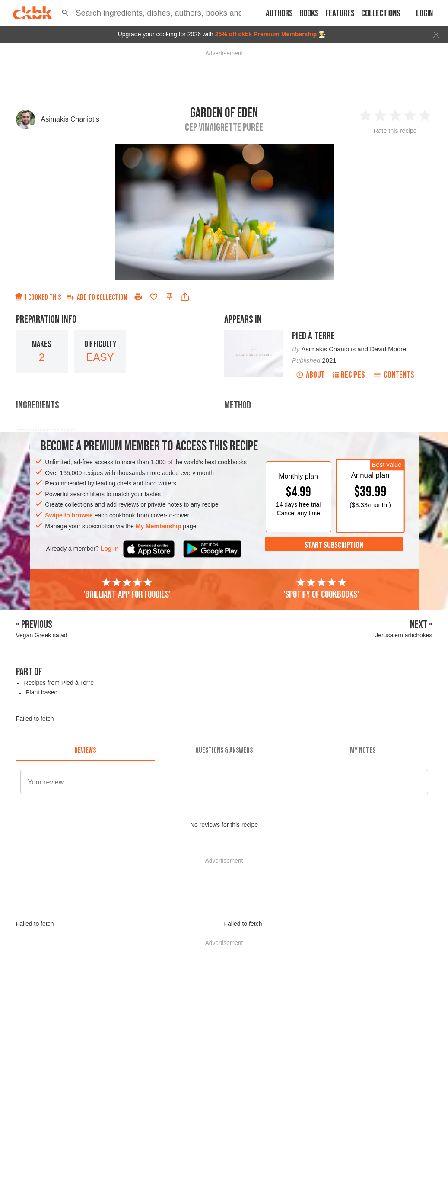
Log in (110, 548)
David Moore (388, 349)
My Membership (158, 526)
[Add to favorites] (154, 297)
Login (424, 13)
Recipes (349, 374)
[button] (65, 13)
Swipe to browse (68, 515)
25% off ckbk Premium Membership (266, 34)
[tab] (85, 750)
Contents (393, 374)
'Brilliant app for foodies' (127, 589)
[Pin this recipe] (169, 297)
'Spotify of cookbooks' (321, 589)
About (310, 374)
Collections (380, 13)
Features (340, 13)
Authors (279, 13)
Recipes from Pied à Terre (59, 682)
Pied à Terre (313, 336)
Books (309, 13)
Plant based (41, 692)
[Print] (138, 297)
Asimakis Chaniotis (70, 119)
